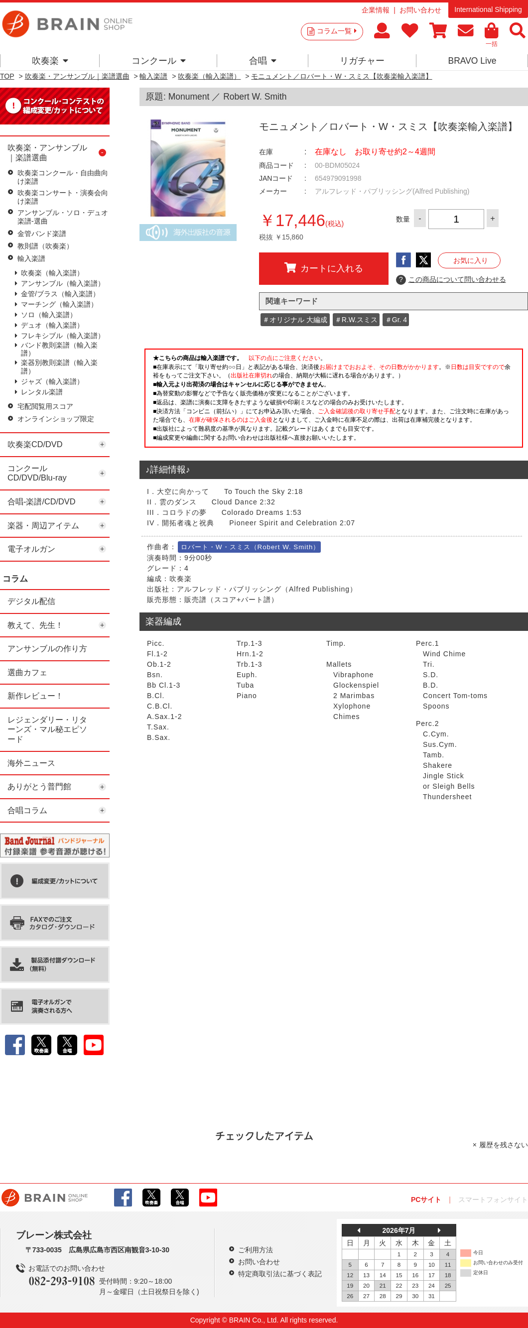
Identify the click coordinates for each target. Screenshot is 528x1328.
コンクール (159, 61)
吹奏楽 (50, 61)
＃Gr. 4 (396, 320)
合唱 (262, 61)
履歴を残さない (503, 1145)
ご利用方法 (255, 1250)
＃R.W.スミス (356, 320)
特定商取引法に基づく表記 (280, 1274)
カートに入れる (323, 267)
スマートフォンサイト (493, 1200)
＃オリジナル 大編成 (295, 320)
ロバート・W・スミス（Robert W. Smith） (250, 547)
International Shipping (488, 9)
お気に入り (470, 260)
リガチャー (362, 61)
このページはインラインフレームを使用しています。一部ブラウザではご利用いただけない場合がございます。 (333, 401)
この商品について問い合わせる (451, 280)
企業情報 (376, 10)
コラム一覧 (337, 31)
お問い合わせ (420, 10)
